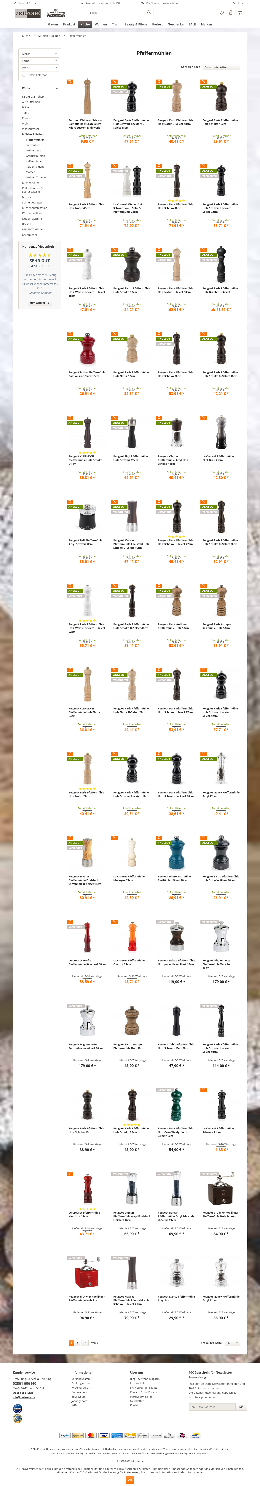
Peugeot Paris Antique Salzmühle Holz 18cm (216, 626)
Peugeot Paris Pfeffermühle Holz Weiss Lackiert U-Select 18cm (87, 292)
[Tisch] (115, 24)
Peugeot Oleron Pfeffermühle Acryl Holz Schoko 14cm (173, 460)
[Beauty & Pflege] (136, 24)
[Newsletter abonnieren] (241, 1407)
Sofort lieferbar (37, 75)
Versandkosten (80, 1379)
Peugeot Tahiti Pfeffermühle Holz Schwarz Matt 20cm (176, 1046)
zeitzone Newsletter (213, 1383)
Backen (26, 224)
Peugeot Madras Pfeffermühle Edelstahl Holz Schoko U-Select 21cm (131, 1300)
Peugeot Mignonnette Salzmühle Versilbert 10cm (86, 1046)
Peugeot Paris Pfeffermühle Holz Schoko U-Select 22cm (175, 542)
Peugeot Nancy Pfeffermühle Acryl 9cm (176, 1298)
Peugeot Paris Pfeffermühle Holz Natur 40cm (86, 206)
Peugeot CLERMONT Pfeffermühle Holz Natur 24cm (84, 712)
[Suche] (121, 12)
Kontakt (135, 1405)
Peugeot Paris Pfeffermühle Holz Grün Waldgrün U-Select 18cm (175, 1132)
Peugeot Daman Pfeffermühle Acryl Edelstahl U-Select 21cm (176, 1216)
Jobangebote (79, 1401)
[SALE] (192, 24)
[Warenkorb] (241, 12)
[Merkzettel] (221, 12)
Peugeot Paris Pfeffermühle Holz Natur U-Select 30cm (175, 290)
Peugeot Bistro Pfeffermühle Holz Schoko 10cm (131, 290)
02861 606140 (24, 1383)
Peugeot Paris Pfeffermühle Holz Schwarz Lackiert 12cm (131, 794)
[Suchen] (149, 12)
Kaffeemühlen (34, 161)
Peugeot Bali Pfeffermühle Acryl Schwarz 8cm (85, 542)
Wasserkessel (30, 129)
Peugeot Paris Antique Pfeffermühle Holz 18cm (173, 626)
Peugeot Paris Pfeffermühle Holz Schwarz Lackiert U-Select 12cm (220, 712)
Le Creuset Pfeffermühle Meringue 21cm (129, 878)
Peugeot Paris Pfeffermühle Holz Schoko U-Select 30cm (220, 542)
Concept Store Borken (143, 1392)
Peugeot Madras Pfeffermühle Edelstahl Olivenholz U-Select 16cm (85, 880)
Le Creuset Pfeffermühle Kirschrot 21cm (84, 1214)
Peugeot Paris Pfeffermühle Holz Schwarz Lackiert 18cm (176, 794)
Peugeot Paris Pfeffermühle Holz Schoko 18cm (86, 1130)
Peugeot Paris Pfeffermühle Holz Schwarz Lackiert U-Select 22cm (220, 208)
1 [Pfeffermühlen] (71, 1343)
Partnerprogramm (141, 1396)
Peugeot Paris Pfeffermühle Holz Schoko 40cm (175, 206)
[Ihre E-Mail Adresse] (212, 1407)
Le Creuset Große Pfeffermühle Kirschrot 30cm (87, 962)
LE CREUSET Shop (33, 96)
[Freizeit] (157, 24)
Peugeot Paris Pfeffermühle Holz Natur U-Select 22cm (131, 710)
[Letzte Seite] (85, 1343)
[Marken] (206, 24)
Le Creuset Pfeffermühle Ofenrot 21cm (129, 962)
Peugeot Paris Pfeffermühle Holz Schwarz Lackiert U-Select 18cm (131, 123)
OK (130, 1480)
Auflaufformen (31, 102)
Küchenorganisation (34, 208)
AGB (74, 1405)
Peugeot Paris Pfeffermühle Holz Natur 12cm (131, 374)
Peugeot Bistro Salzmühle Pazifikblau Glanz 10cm (174, 878)
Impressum (78, 1396)
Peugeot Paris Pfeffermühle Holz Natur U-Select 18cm (175, 122)
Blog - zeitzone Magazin (145, 1379)
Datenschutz (79, 1392)
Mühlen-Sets (34, 150)
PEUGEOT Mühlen (33, 229)
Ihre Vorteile (137, 1383)
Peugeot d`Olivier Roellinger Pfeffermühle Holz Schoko (220, 1214)
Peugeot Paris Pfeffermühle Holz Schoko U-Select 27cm (175, 710)
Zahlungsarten (80, 1383)
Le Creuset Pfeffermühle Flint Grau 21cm (218, 458)
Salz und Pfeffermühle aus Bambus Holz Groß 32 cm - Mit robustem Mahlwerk (86, 123)
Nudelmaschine (32, 218)
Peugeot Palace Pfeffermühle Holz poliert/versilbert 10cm (176, 962)
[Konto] (231, 12)
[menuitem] (42, 3)
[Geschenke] (175, 24)
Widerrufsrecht (80, 1387)
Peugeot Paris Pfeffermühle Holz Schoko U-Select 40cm (131, 626)
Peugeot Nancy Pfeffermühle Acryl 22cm (221, 794)
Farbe (25, 61)
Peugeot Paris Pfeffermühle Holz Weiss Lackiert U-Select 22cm (87, 627)
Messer (26, 197)
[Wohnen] (100, 24)
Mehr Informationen (191, 1472)
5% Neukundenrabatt (143, 1387)
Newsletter (137, 1401)
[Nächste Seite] (77, 1343)
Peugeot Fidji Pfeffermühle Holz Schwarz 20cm (130, 458)
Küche (26, 88)
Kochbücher (29, 235)
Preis (25, 68)
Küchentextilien (32, 213)
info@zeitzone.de (24, 1397)
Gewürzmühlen (35, 156)
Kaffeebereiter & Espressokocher (32, 189)
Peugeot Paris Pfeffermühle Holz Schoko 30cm (175, 374)
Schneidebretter (32, 202)
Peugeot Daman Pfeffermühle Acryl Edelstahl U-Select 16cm (131, 1216)
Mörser (30, 172)
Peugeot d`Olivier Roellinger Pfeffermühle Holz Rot (87, 1298)
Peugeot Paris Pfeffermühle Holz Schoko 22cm (131, 1130)
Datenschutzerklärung (207, 1392)
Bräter (26, 107)
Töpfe (25, 112)
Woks (25, 123)
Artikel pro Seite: (211, 1343)
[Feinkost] (69, 24)
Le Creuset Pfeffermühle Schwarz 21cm (218, 1130)
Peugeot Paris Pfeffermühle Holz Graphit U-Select (220, 290)
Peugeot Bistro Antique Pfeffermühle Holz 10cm (128, 1046)
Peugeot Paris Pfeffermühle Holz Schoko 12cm (220, 122)
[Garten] (52, 24)
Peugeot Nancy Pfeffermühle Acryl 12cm (221, 1298)
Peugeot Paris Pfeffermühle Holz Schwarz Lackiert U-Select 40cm (220, 1048)
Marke (26, 54)
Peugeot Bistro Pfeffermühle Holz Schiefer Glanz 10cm (220, 878)
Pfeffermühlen (35, 139)
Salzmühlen (33, 145)
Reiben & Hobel (35, 166)
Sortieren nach (190, 67)
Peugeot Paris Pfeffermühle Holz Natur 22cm (86, 794)
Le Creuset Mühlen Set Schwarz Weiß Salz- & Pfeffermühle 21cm (127, 208)
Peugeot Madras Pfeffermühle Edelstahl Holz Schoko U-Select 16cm (131, 544)
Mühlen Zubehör (36, 177)
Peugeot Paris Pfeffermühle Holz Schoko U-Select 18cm (220, 374)
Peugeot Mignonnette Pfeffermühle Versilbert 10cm (217, 964)
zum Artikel (39, 302)
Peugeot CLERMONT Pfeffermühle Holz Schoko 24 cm (85, 460)
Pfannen (27, 118)
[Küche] (85, 24)
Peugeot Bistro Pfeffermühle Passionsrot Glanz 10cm (87, 374)
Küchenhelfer (30, 183)
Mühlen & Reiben (33, 134)
